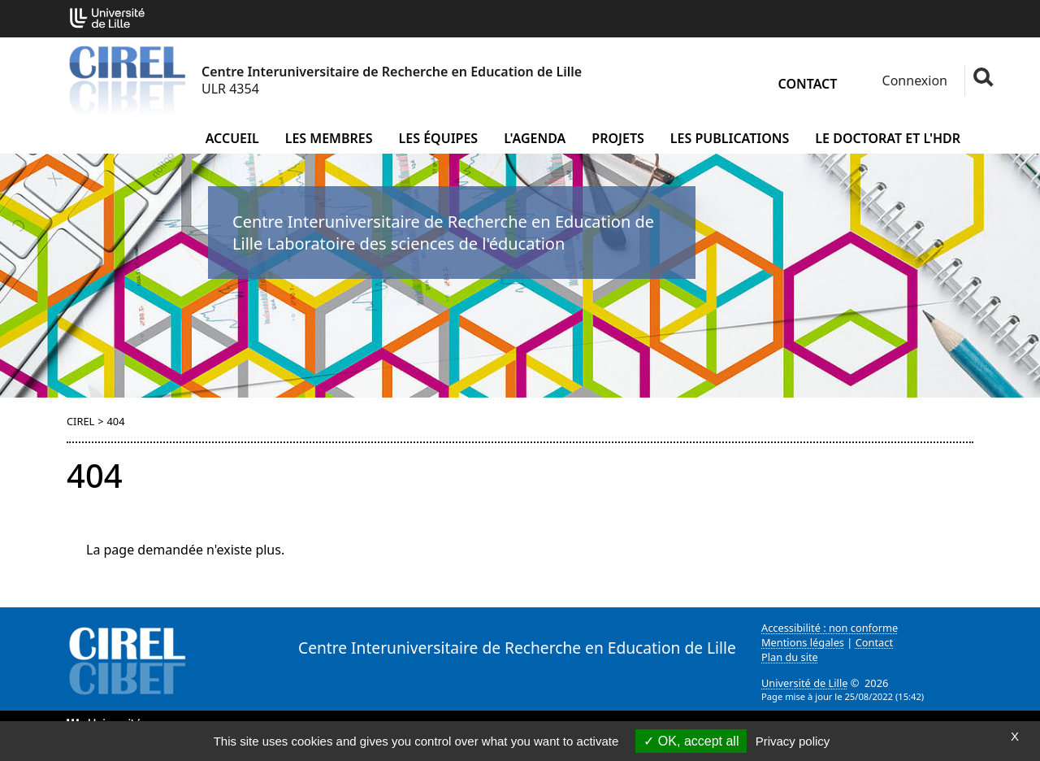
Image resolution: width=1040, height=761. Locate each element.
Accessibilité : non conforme (829, 627)
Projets (618, 138)
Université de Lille (804, 683)
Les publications (730, 138)
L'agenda (535, 138)
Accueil (232, 138)
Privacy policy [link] (793, 741)
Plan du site (789, 657)
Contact (808, 84)
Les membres (329, 138)
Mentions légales (802, 642)
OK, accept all (691, 741)
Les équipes (439, 138)
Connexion (912, 80)
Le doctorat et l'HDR (887, 138)
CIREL (80, 421)
